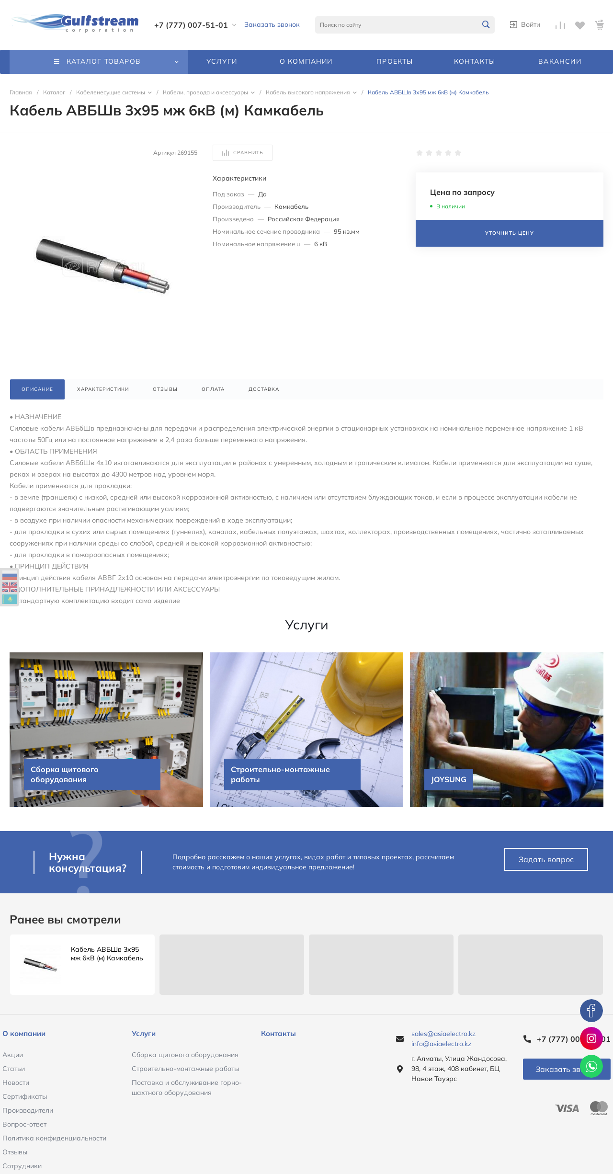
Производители (27, 1110)
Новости (15, 1082)
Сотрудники (22, 1166)
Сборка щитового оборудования (185, 1054)
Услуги (144, 1033)
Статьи (13, 1068)
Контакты (278, 1033)
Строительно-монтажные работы (185, 1068)
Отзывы (14, 1152)
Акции (12, 1054)
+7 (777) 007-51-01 (191, 25)
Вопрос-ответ (24, 1124)
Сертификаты (24, 1096)
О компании (23, 1033)
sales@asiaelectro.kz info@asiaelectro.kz (443, 1038)
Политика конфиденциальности (54, 1138)
